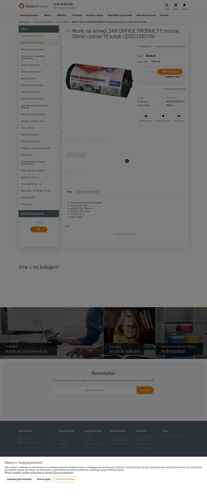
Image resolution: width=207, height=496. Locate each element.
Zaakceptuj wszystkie (65, 479)
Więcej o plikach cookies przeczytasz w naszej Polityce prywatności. (39, 472)
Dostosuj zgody (43, 479)
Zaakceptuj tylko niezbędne (19, 479)
